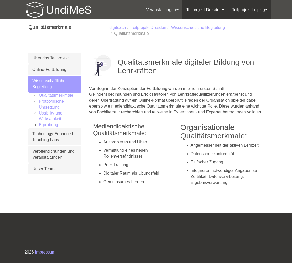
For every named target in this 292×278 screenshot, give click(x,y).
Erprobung (48, 124)
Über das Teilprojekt (50, 58)
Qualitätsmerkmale (56, 95)
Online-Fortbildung (49, 69)
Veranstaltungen (162, 9)
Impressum (45, 252)
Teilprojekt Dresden (205, 9)
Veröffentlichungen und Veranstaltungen (53, 154)
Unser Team (43, 169)
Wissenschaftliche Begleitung (48, 84)
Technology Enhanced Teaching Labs (52, 137)
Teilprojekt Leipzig (249, 9)
